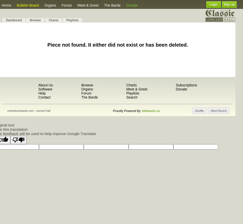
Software (45, 89)
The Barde (112, 5)
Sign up (229, 4)
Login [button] (214, 4)
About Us (45, 85)
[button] (199, 110)
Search (131, 97)
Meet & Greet (87, 5)
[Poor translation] (18, 140)
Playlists (72, 20)
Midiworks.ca (151, 111)
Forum (67, 5)
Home (6, 5)
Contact (44, 97)
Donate (132, 5)
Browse (35, 20)
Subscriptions (186, 85)
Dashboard (14, 20)
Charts (53, 20)
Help (42, 93)
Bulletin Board (28, 5)
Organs (50, 5)
